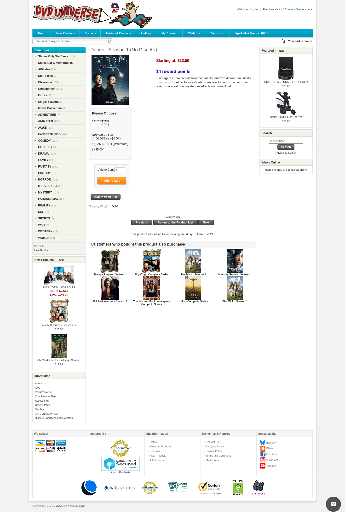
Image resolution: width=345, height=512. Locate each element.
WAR (41, 225)
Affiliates (44, 69)
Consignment (47, 88)
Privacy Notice (43, 392)
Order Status (42, 405)
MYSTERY (45, 192)
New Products (65, 33)
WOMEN (43, 238)
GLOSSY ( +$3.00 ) (108, 138)
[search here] (286, 141)
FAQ (37, 387)
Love (82, 505)
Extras (42, 95)
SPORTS (44, 218)
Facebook (272, 454)
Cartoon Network (49, 134)
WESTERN (45, 231)
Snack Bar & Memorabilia (55, 63)
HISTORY (44, 173)
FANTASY (44, 166)
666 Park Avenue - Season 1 (109, 301)
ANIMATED (45, 121)
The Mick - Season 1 (234, 301)
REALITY (44, 205)
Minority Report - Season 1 (235, 274)
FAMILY (43, 160)
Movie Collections (50, 108)
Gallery (146, 33)
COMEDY (44, 140)
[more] (60, 260)
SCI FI (42, 212)
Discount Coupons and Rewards (54, 417)
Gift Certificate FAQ (46, 413)
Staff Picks (45, 76)
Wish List (194, 33)
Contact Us (212, 441)
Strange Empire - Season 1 (109, 274)
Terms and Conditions (218, 455)
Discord (270, 448)
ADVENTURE (47, 114)
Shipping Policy (215, 446)
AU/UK (42, 127)
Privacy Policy (214, 451)
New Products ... (44, 250)
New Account (304, 9)
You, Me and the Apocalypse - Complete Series (151, 303)
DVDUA (58, 505)
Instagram (272, 459)
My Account (169, 33)
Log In (254, 9)
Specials (90, 33)
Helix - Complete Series (193, 301)
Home (42, 33)
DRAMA (43, 153)
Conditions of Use (45, 396)
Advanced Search (286, 152)
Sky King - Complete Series (151, 274)
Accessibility (42, 400)
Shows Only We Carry (53, 56)
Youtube (271, 465)
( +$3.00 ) (102, 124)
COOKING (45, 147)
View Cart (218, 33)
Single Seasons (48, 101)
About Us (40, 383)
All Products (157, 460)
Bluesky (271, 442)
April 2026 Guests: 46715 (252, 33)
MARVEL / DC (47, 186)
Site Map (40, 409)
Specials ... (40, 246)
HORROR (44, 179)
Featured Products (118, 33)
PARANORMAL (48, 199)
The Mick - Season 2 (193, 274)
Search (266, 133)
